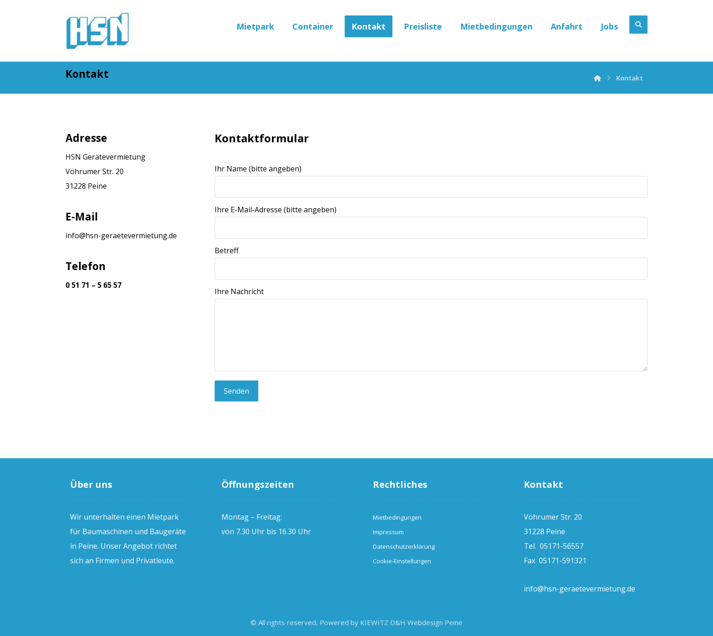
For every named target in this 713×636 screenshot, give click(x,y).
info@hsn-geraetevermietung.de (121, 235)
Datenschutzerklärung (404, 546)
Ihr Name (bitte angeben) (431, 181)
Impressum (388, 532)
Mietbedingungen (397, 517)
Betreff (431, 262)
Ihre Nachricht (431, 331)
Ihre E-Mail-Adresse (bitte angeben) (431, 222)
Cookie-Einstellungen (402, 561)
